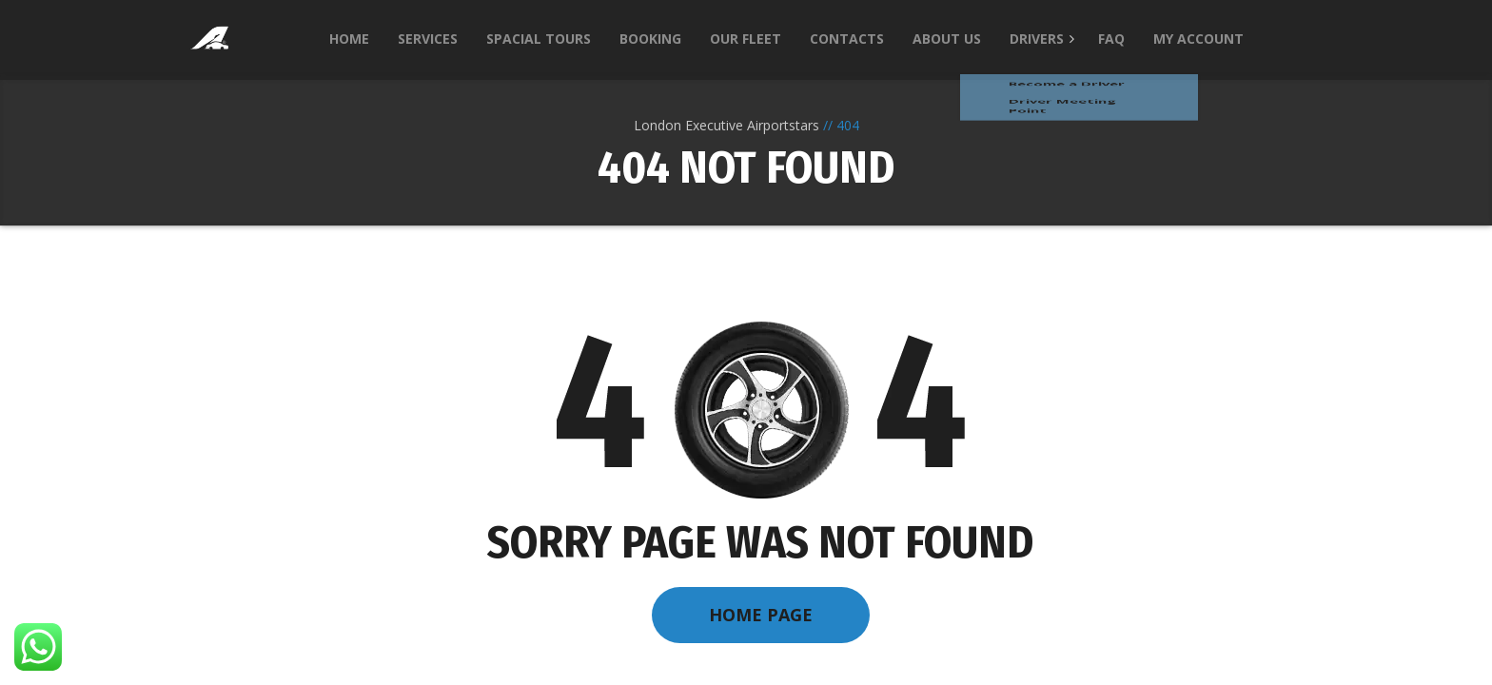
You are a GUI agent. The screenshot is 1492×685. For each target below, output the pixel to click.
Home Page (761, 614)
